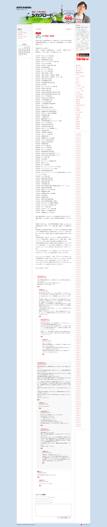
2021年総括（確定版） (48, 36)
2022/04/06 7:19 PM (41, 277)
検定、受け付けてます (22, 9)
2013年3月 (78, 274)
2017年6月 (78, 188)
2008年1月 (78, 377)
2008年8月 (78, 365)
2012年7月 (78, 287)
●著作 (77, 79)
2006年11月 (78, 403)
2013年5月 (78, 271)
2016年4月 (78, 211)
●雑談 (77, 83)
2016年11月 (78, 199)
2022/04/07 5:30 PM (43, 291)
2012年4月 (78, 291)
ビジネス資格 (79, 88)
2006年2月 (78, 419)
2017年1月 (78, 195)
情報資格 (78, 99)
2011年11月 (78, 300)
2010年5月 (78, 327)
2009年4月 (78, 350)
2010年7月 (78, 323)
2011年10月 (78, 301)
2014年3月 (78, 253)
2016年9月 (78, 202)
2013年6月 (78, 269)
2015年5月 (78, 229)
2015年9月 (78, 222)
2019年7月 (78, 153)
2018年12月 (78, 164)
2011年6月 (78, 309)
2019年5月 (78, 155)
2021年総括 (20, 38)
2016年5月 (78, 209)
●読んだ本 (78, 81)
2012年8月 (78, 285)
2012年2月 (78, 294)
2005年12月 (78, 422)
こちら (65, 42)
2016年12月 (78, 197)
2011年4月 (78, 312)
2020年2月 (78, 148)
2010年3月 (78, 330)
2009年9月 (78, 341)
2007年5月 (78, 392)
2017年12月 (78, 182)
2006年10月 (78, 404)
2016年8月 (78, 204)
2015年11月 (78, 218)
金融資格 (78, 126)
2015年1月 (78, 236)
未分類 (77, 106)
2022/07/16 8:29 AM (45, 430)
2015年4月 (78, 231)
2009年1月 (78, 356)
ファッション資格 (80, 90)
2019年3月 (78, 159)
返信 (38, 286)
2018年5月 (78, 173)
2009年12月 (78, 336)
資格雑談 (78, 121)
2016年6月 (78, 207)
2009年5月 (78, 348)
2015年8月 (78, 224)
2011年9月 (78, 303)
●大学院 (77, 78)
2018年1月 (78, 180)
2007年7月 (78, 388)
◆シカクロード (79, 67)
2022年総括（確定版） (22, 32)
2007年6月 (78, 390)
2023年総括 (20, 31)
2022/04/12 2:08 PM (41, 364)
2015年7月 (78, 226)
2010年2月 (78, 332)
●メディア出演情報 (80, 76)
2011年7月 (78, 307)
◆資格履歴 (78, 70)
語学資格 (78, 114)
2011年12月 (78, 298)
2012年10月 (78, 282)
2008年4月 (78, 372)
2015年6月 (78, 227)
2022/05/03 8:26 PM (41, 472)
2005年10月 (78, 426)
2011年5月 (78, 310)
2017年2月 (78, 193)
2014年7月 (78, 247)
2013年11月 (78, 260)
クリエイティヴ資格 (80, 87)
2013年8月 (78, 265)
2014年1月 (78, 256)
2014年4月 (78, 251)
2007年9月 (78, 384)
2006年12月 (78, 401)
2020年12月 (78, 146)
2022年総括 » (68, 29)
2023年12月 (78, 135)
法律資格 (78, 108)
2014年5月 (78, 249)
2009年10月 (78, 339)
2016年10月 (78, 200)
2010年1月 (78, 334)
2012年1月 (78, 296)
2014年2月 (78, 254)
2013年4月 (78, 272)
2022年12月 (78, 139)
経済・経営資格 (79, 112)
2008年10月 (78, 361)
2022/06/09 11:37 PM (45, 412)
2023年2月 (78, 137)
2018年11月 (78, 166)
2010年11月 (78, 316)
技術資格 (78, 101)
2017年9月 (78, 186)
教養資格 (78, 103)
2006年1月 (78, 421)
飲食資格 (78, 128)
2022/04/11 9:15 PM (46, 340)
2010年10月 (78, 318)
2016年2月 (78, 213)
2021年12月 (78, 142)
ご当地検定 (78, 85)
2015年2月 (78, 235)
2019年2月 (78, 161)
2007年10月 (78, 383)
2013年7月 (78, 267)
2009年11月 (78, 338)
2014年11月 (78, 240)
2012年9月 (78, 283)
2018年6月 (78, 171)
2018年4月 (78, 175)
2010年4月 (78, 329)
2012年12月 (78, 280)
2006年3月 (78, 417)
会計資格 (78, 92)
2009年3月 (78, 352)
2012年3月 (78, 292)
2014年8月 (78, 245)
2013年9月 (78, 264)
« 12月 (20, 55)
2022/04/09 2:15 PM (45, 320)
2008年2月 (78, 375)
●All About (78, 74)
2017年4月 (78, 189)
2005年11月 (78, 424)
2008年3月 (78, 374)
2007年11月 (78, 381)
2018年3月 (78, 177)
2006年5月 (78, 413)
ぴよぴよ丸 (40, 276)
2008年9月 (78, 363)
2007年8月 (78, 386)
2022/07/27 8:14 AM (43, 481)
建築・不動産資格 (80, 97)
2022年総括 (20, 34)
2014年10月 (78, 242)
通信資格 (78, 123)
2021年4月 (78, 144)
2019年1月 (78, 162)
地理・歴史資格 (79, 96)
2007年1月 (78, 399)
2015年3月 (78, 233)
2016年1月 (78, 215)
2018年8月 (78, 170)
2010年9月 (78, 319)
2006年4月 (78, 415)
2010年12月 (78, 314)
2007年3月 (78, 395)
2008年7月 (78, 366)
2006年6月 (78, 412)
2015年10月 (78, 220)
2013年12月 (78, 258)
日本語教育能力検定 (80, 105)
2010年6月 (78, 325)
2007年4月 (78, 394)
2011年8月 (78, 305)
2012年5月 (78, 289)
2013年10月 (78, 262)
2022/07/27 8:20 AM (46, 452)
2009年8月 (78, 343)
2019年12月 (78, 150)
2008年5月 (78, 370)
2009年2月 (78, 354)
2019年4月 (78, 157)
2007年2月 (78, 397)
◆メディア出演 (79, 69)
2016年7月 (78, 206)
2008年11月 (78, 359)
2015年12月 (78, 217)
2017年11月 (78, 184)
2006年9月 (78, 406)
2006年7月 (78, 410)
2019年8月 (78, 152)
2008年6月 (78, 368)
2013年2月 (78, 276)
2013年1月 (78, 278)
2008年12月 (78, 357)
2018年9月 (78, 168)
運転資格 (78, 124)
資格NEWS (78, 117)
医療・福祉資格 (79, 94)
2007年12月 (78, 379)
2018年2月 (78, 179)
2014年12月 (78, 238)
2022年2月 (78, 141)
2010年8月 (78, 321)
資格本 (77, 119)
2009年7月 (78, 345)
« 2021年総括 (38, 29)
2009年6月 (78, 347)
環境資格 (78, 110)
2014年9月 (78, 244)
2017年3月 (78, 191)
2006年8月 (78, 408)
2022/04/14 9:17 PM (43, 404)
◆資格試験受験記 (80, 72)
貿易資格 (78, 115)
